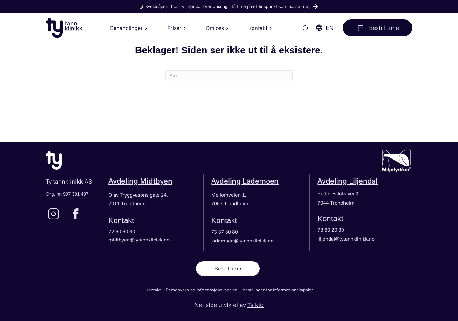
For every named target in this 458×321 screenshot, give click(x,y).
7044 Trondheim (336, 202)
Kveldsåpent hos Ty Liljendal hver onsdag (228, 6)
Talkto (255, 304)
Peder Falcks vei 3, (338, 193)
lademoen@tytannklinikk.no (242, 240)
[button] (145, 28)
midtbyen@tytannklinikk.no (139, 239)
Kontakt (153, 289)
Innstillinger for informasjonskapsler (277, 289)
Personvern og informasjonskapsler (201, 289)
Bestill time (377, 27)
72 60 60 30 (121, 231)
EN (324, 27)
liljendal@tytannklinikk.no (346, 238)
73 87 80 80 (224, 231)
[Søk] (305, 28)
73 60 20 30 (330, 230)
